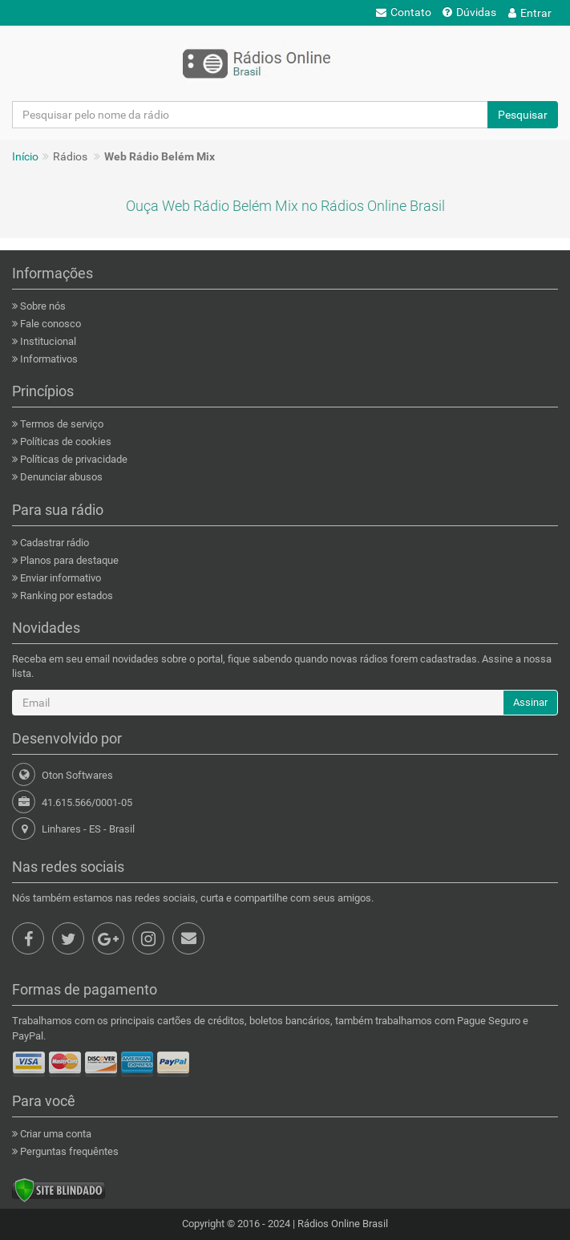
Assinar (530, 702)
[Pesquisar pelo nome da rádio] (250, 114)
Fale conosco (49, 324)
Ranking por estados (65, 596)
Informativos (48, 359)
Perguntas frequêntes (68, 1151)
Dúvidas (469, 12)
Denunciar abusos (60, 477)
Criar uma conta (54, 1134)
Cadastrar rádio (53, 543)
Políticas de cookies (64, 442)
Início (25, 156)
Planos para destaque (68, 560)
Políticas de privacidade (72, 459)
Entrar (530, 12)
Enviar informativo (59, 578)
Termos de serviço (60, 424)
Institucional (47, 341)
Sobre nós (42, 306)
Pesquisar (523, 114)
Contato (403, 12)
